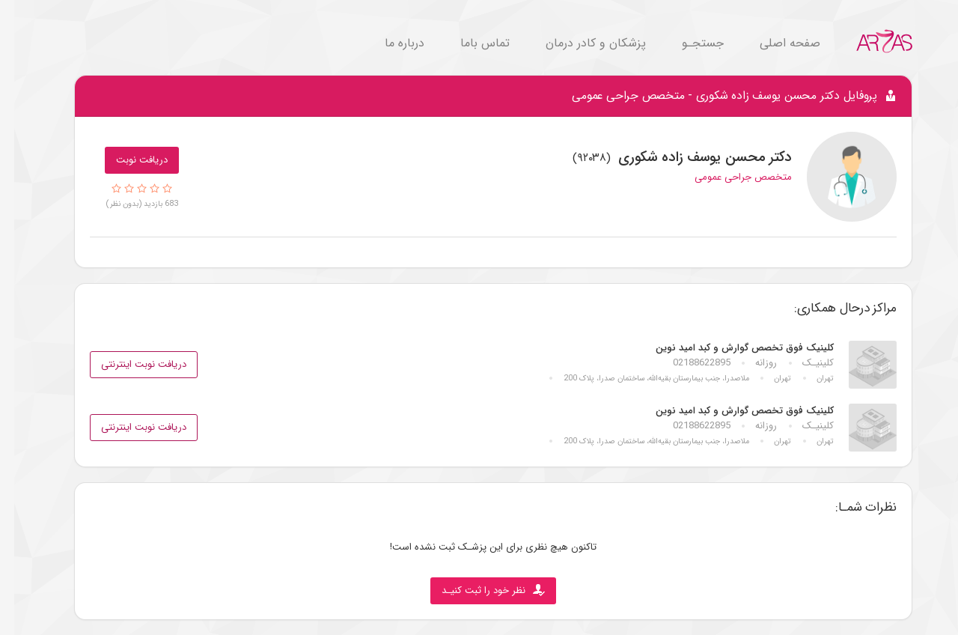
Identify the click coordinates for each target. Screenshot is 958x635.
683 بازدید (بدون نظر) (128, 204)
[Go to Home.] (870, 41)
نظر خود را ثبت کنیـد (479, 590)
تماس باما (470, 43)
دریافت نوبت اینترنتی (129, 364)
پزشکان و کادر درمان (581, 43)
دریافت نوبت (127, 160)
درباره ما (390, 43)
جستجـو (689, 43)
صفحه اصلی (775, 43)
